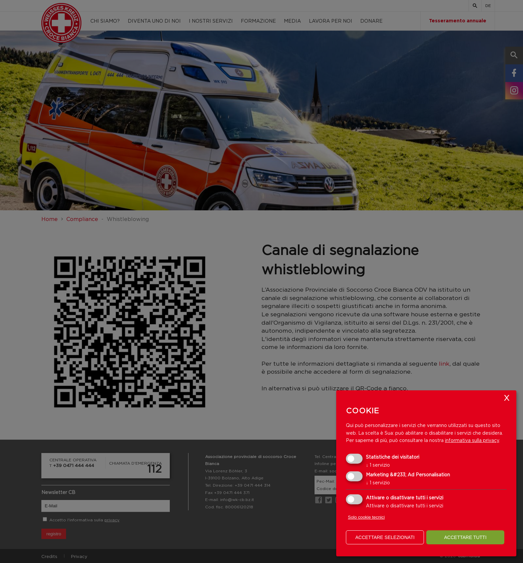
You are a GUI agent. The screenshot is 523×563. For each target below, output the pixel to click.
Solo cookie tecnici (366, 517)
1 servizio (378, 464)
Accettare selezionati (385, 537)
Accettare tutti (465, 537)
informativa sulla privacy (472, 440)
